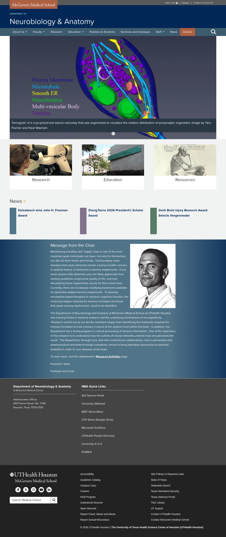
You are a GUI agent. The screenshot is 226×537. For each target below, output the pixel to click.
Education (74, 32)
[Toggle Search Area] (213, 32)
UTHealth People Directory (98, 435)
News (173, 32)
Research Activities (108, 356)
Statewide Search (160, 485)
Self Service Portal (93, 395)
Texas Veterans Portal (163, 496)
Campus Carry (88, 485)
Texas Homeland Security (165, 491)
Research (56, 32)
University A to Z (92, 443)
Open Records (88, 508)
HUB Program (88, 496)
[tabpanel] (113, 87)
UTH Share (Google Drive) (97, 419)
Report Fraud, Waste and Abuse (97, 513)
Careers (84, 491)
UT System (157, 508)
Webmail (186, 3)
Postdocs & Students (102, 32)
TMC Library (158, 502)
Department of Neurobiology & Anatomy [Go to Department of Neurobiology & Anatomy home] (42, 386)
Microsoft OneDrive (94, 427)
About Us (19, 32)
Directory (171, 3)
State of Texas (158, 479)
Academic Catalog (90, 479)
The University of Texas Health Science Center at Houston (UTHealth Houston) (157, 527)
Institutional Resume (91, 502)
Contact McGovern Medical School (170, 519)
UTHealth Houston (203, 3)
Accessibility (87, 473)
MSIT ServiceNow (92, 411)
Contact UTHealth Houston (165, 513)
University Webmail (93, 403)
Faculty (38, 32)
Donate (187, 32)
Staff (159, 32)
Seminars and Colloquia (135, 32)
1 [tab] (113, 134)
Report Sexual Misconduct (94, 519)
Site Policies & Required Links (167, 473)
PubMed (87, 452)
